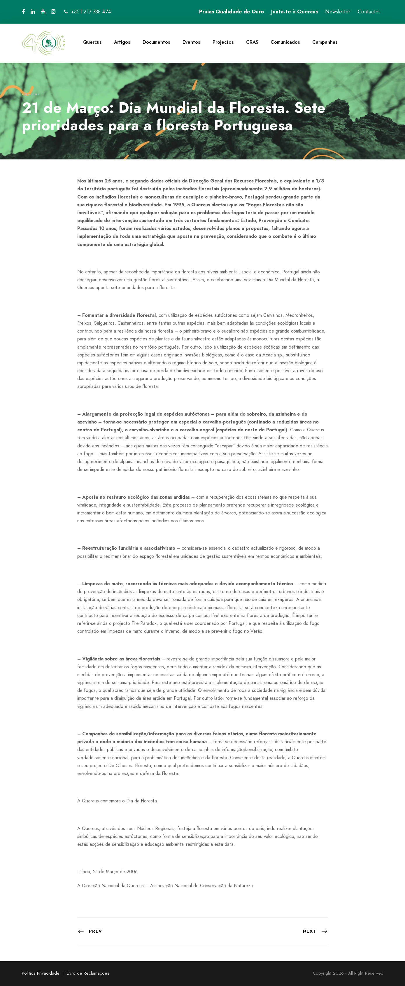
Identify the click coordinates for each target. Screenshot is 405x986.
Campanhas (325, 42)
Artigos (122, 42)
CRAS (252, 42)
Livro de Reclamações (88, 973)
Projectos (223, 42)
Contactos (369, 11)
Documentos (156, 42)
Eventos (191, 42)
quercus (31, 94)
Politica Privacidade (40, 973)
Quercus (92, 42)
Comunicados (285, 42)
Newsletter (337, 11)
